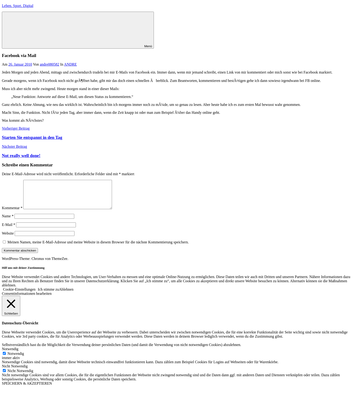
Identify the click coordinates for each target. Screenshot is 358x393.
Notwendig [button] (10, 354)
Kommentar (12, 213)
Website (8, 239)
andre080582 (49, 64)
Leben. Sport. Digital (17, 6)
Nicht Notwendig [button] (15, 372)
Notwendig (15, 359)
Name (8, 222)
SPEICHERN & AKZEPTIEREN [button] (27, 389)
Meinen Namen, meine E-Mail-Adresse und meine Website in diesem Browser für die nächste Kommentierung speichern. (98, 248)
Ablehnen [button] (66, 295)
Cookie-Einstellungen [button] (19, 295)
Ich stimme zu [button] (48, 295)
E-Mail (8, 230)
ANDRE (70, 64)
